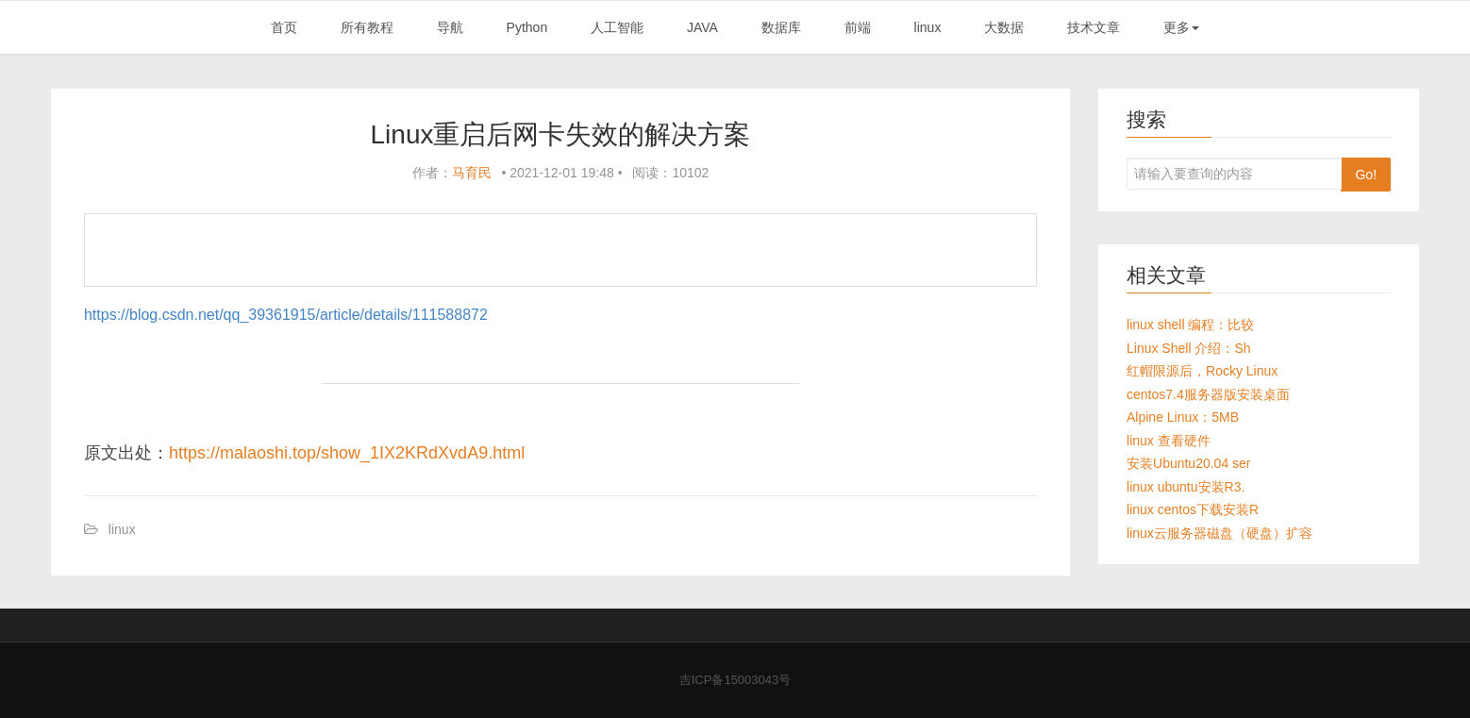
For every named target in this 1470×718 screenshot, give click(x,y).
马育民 (472, 172)
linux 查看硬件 (1169, 440)
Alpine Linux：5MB (1183, 417)
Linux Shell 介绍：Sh (1189, 348)
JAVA (702, 27)
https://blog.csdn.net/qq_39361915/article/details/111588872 (286, 315)
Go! (1366, 174)
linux (928, 27)
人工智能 (617, 27)
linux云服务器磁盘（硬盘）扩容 (1219, 533)
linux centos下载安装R (1193, 509)
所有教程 (367, 27)
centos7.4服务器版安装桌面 (1208, 394)
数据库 (781, 27)
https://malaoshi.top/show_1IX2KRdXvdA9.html (347, 452)
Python (527, 27)
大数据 (1004, 27)
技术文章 (1093, 27)
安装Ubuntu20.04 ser (1189, 463)
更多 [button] (1181, 27)
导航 (450, 27)
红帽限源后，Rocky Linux (1202, 370)
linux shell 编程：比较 (1190, 324)
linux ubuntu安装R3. (1185, 486)
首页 (284, 27)
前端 (857, 27)
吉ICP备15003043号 (735, 680)
